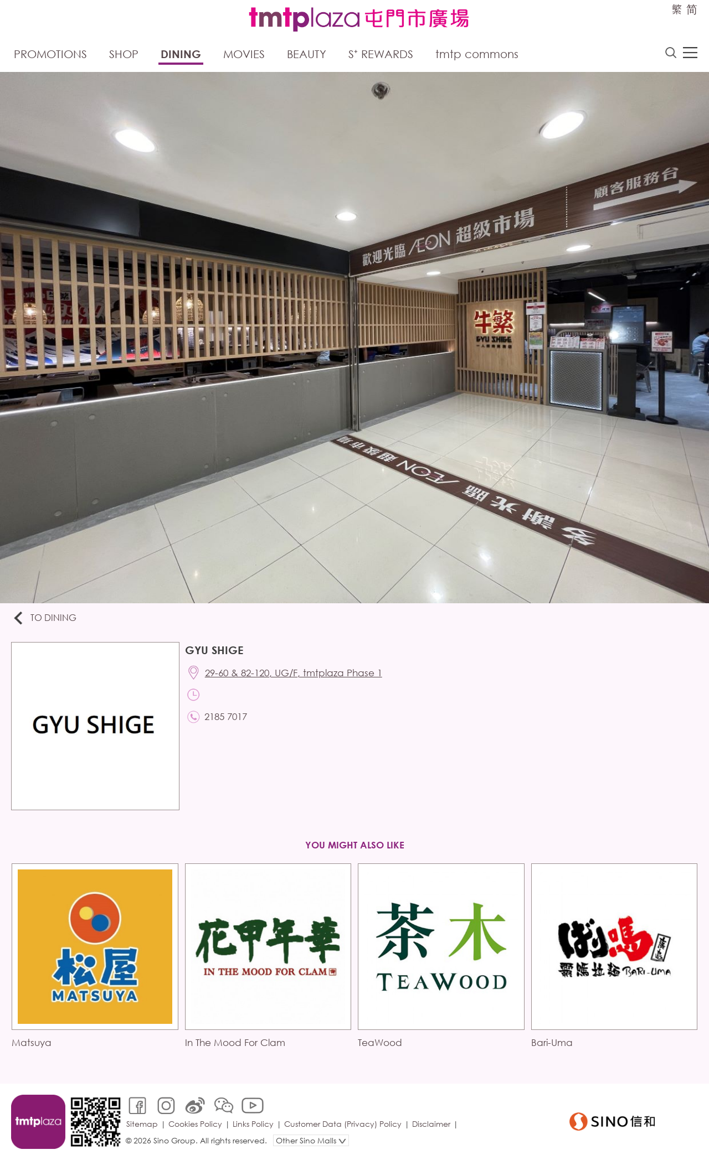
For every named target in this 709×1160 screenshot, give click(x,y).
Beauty (306, 54)
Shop (123, 54)
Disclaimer (431, 1123)
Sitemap (142, 1123)
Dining (181, 54)
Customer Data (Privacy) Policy (343, 1123)
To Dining (44, 618)
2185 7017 (225, 716)
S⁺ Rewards (380, 54)
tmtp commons (476, 54)
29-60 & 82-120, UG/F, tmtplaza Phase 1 (293, 673)
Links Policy (253, 1123)
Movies (244, 54)
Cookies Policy (195, 1123)
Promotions (50, 54)
